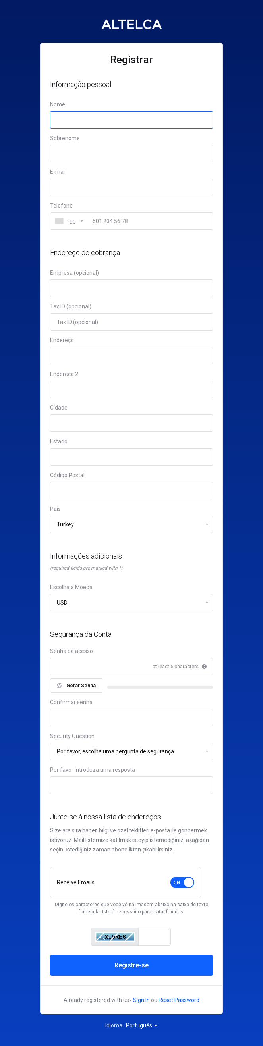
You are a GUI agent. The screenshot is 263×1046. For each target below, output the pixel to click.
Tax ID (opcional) (70, 306)
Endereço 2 (64, 374)
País (55, 509)
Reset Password (179, 1000)
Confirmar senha (71, 702)
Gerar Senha (76, 685)
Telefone (61, 205)
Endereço (62, 340)
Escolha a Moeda (71, 587)
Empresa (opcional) (74, 273)
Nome (57, 104)
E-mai (57, 172)
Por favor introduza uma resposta (92, 770)
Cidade (59, 408)
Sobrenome (65, 138)
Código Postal (67, 475)
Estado (59, 441)
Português (142, 1025)
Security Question (72, 736)
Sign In (141, 1000)
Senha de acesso (71, 651)
